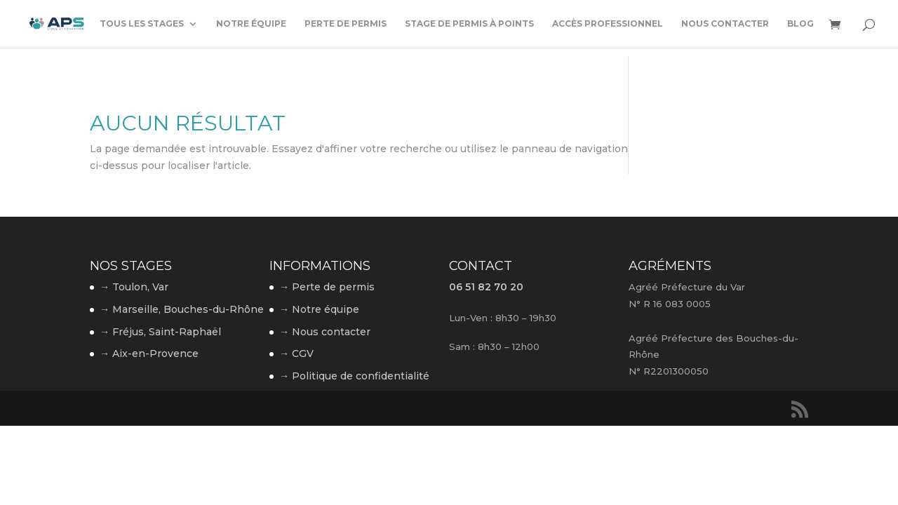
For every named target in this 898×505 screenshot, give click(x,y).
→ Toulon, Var (134, 287)
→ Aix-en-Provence (149, 353)
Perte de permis (345, 24)
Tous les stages (142, 24)
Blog (800, 24)
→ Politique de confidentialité (354, 376)
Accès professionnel (607, 24)
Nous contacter (725, 24)
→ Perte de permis (327, 287)
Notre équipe (251, 24)
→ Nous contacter (324, 331)
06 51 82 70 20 (486, 287)
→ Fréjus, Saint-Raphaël (160, 331)
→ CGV (296, 353)
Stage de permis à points (469, 24)
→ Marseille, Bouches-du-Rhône (182, 309)
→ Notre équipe (319, 309)
